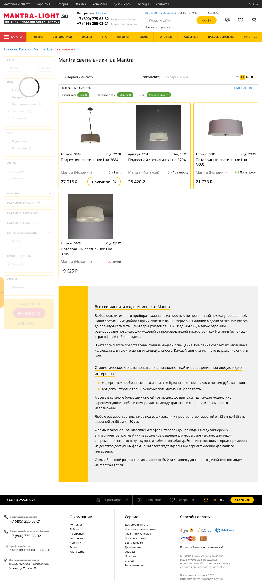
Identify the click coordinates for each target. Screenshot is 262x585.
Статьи (129, 560)
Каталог (13, 36)
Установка (100, 4)
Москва (101, 13)
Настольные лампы (26, 104)
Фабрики (75, 529)
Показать (29, 313)
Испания (19, 287)
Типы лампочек (135, 565)
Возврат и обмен (135, 538)
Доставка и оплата (17, 4)
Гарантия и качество (138, 533)
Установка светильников (140, 529)
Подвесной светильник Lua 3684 (89, 159)
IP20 (16, 241)
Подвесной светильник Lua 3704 (157, 159)
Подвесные (20, 141)
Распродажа (77, 538)
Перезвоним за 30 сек (160, 13)
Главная (10, 49)
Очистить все (243, 88)
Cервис (131, 516)
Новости (130, 556)
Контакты (162, 4)
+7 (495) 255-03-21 (107, 23)
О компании (81, 516)
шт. (210, 499)
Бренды (143, 4)
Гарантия (43, 4)
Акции (74, 547)
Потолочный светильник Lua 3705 (86, 251)
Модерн (18, 178)
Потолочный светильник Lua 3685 (221, 162)
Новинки (75, 542)
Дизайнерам (122, 4)
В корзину (104, 182)
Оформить (242, 500)
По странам (77, 533)
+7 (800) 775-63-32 (107, 18)
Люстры (19, 97)
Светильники (158, 95)
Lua (50, 49)
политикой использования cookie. (203, 567)
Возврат (62, 4)
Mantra (39, 49)
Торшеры (20, 118)
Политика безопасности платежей (202, 547)
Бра (16, 90)
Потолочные (21, 148)
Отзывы (80, 4)
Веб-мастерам (134, 542)
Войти (253, 4)
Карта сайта (77, 551)
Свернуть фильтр (79, 77)
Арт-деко (19, 171)
